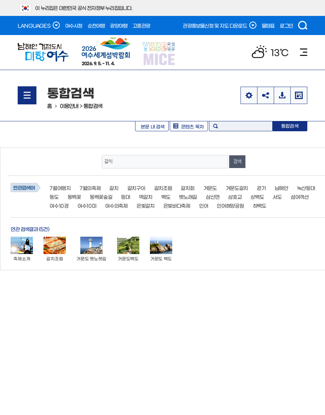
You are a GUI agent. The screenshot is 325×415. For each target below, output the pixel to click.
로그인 (286, 25)
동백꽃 (74, 196)
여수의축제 (116, 205)
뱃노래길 (188, 196)
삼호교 (235, 196)
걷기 (261, 187)
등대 (125, 196)
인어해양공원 (230, 205)
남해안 (281, 187)
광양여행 (118, 25)
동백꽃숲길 (101, 196)
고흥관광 (141, 25)
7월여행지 (60, 187)
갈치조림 (163, 187)
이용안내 (69, 105)
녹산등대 (306, 187)
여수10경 (59, 205)
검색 (302, 25)
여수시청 (73, 25)
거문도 (210, 187)
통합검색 (92, 105)
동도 (54, 196)
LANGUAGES (39, 25)
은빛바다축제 (176, 205)
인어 (203, 205)
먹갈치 (145, 196)
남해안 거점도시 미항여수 (43, 52)
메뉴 (303, 52)
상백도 (257, 196)
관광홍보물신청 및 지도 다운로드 (219, 25)
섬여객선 (300, 196)
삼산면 (212, 196)
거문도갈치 (237, 187)
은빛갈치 (146, 205)
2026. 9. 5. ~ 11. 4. (106, 51)
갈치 (113, 187)
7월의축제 (90, 187)
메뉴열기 (27, 95)
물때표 (268, 25)
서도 (277, 196)
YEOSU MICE (159, 53)
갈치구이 (136, 187)
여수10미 (87, 205)
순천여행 (96, 25)
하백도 (259, 205)
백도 (165, 196)
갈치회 (187, 187)
